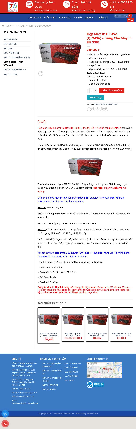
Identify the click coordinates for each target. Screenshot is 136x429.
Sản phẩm (65, 17)
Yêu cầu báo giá (95, 97)
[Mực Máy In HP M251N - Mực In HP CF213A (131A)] (121, 319)
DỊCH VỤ (90, 17)
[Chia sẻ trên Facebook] (89, 109)
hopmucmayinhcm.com (107, 289)
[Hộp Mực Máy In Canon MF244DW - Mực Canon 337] (97, 319)
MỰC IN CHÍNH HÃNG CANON (16, 57)
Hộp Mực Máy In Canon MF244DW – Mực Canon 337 (97, 334)
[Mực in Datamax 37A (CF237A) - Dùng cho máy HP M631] (49, 319)
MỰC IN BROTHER (11, 53)
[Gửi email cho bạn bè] (98, 109)
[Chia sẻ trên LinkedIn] (106, 109)
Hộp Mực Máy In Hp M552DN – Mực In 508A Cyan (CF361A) (73, 334)
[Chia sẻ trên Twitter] (93, 109)
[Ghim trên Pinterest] (102, 109)
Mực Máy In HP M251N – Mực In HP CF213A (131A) (121, 334)
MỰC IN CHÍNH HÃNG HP (14, 69)
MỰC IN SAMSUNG (73, 363)
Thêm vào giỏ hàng (111, 90)
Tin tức (78, 17)
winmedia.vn (92, 413)
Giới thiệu (50, 17)
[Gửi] (130, 16)
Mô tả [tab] (41, 122)
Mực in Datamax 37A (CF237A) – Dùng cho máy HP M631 (48, 334)
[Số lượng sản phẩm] (91, 90)
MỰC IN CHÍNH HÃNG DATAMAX (34, 26)
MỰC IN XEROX (49, 389)
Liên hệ (103, 17)
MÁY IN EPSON (10, 44)
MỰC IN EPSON (10, 74)
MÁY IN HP (8, 48)
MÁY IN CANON (10, 39)
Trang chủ (34, 17)
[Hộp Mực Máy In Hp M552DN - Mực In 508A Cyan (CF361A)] (73, 319)
